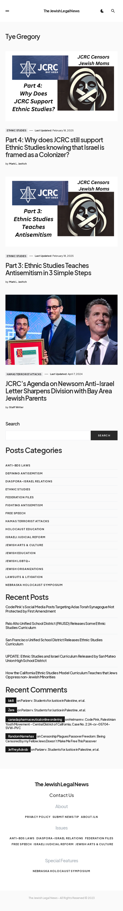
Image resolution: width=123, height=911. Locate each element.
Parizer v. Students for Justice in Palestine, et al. (53, 700)
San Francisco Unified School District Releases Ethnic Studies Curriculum (53, 642)
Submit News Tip (66, 817)
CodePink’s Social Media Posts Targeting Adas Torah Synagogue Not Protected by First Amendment (59, 609)
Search (12, 423)
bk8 (11, 700)
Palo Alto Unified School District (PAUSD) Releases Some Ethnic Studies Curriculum (55, 625)
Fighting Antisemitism (24, 505)
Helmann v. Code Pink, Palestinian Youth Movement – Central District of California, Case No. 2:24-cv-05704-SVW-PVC (60, 723)
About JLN (89, 817)
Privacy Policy (38, 817)
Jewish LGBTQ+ (17, 561)
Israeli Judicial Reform (25, 537)
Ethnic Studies (16, 130)
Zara (11, 710)
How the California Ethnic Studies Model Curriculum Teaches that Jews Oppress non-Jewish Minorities (61, 675)
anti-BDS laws (17, 465)
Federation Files (19, 497)
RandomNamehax (21, 736)
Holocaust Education (24, 529)
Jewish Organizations (24, 569)
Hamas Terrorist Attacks (24, 374)
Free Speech (15, 513)
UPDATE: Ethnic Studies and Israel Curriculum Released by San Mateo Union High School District (60, 658)
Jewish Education (20, 553)
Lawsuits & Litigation (24, 577)
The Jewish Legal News (61, 10)
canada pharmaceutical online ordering (35, 719)
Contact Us (61, 795)
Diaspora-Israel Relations (29, 481)
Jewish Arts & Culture (24, 545)
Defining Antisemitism (24, 473)
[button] (7, 11)
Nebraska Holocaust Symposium (34, 585)
